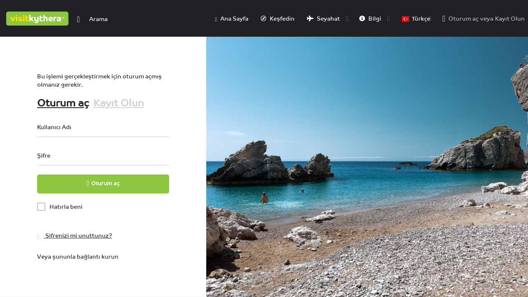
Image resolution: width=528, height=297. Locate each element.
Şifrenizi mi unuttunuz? (74, 235)
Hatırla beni (66, 206)
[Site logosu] (38, 17)
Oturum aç (463, 18)
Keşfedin (278, 18)
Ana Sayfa (231, 19)
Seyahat (323, 18)
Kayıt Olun (510, 18)
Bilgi (370, 18)
